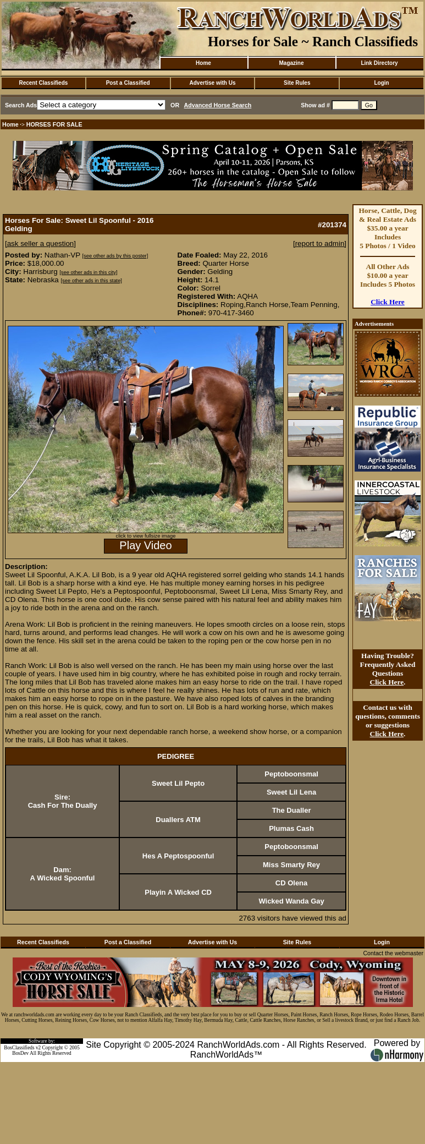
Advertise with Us (213, 83)
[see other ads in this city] (88, 272)
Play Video (145, 545)
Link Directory (379, 63)
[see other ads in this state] (91, 280)
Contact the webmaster (393, 953)
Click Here (388, 302)
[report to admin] (319, 243)
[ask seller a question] (40, 243)
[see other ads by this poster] (115, 256)
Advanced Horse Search (218, 105)
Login (381, 83)
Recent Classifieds (43, 83)
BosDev (20, 1053)
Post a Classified (128, 83)
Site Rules (297, 83)
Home (203, 63)
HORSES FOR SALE (54, 124)
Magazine (291, 63)
